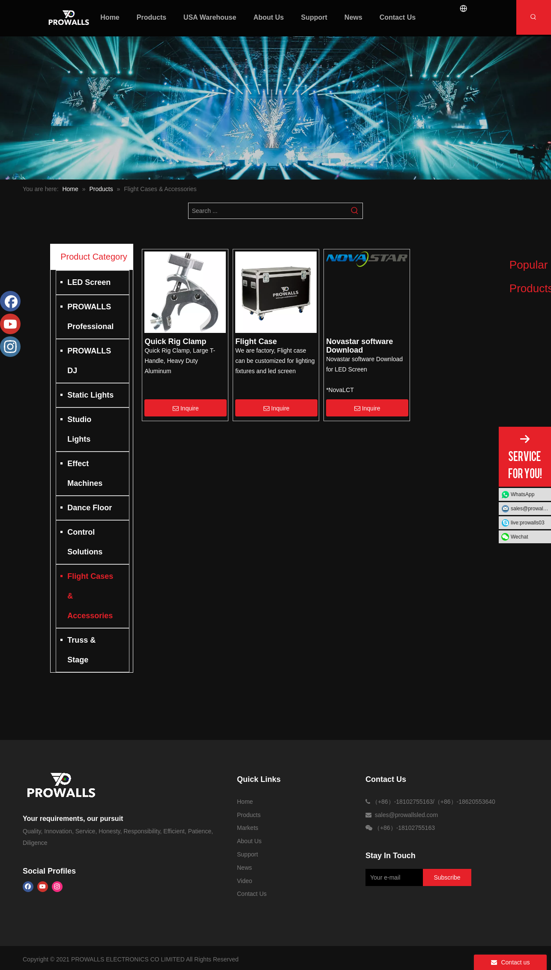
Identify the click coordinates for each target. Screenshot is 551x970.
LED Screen (89, 282)
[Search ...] (268, 211)
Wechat (519, 537)
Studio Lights (79, 429)
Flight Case (256, 341)
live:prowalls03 (528, 523)
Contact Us (252, 893)
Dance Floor (89, 507)
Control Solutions (84, 542)
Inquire (186, 408)
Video (244, 880)
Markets (247, 827)
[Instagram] (57, 886)
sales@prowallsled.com (531, 509)
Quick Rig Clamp (175, 341)
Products (249, 814)
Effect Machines (84, 473)
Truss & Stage (81, 650)
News (244, 867)
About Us (249, 841)
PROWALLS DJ (89, 361)
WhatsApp (522, 494)
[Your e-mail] (392, 877)
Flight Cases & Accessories (90, 596)
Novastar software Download (359, 345)
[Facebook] (28, 886)
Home (245, 801)
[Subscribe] (447, 877)
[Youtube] (42, 886)
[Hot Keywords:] (533, 17)
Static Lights (90, 395)
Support (247, 854)
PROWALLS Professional (90, 316)
